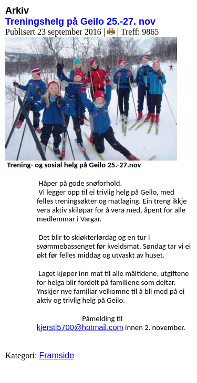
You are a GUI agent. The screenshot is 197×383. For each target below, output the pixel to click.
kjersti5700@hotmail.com (80, 327)
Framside (56, 355)
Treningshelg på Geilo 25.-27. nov (80, 21)
